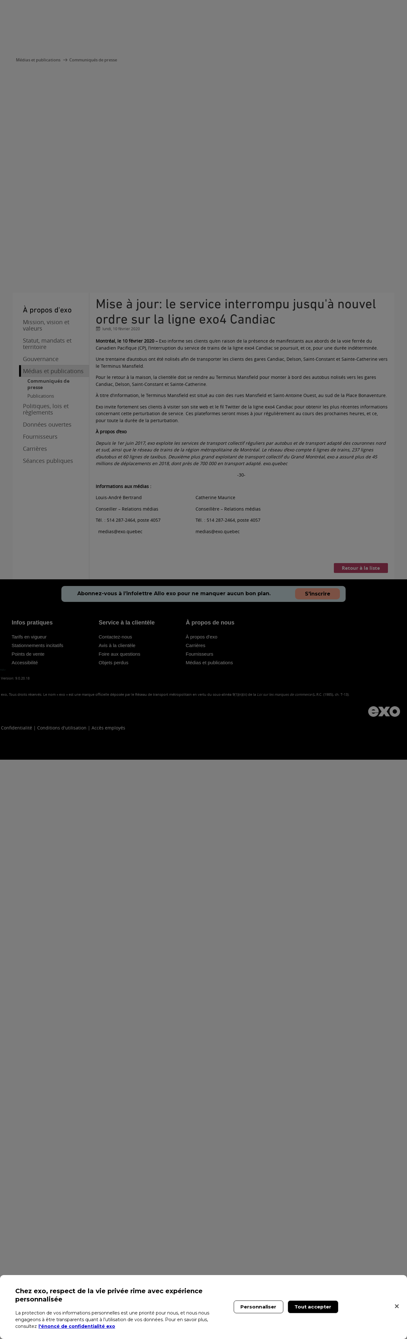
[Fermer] (397, 1306)
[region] (203, 1307)
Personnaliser (258, 1307)
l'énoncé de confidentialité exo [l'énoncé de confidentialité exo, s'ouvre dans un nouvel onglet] (76, 1326)
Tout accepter (313, 1307)
